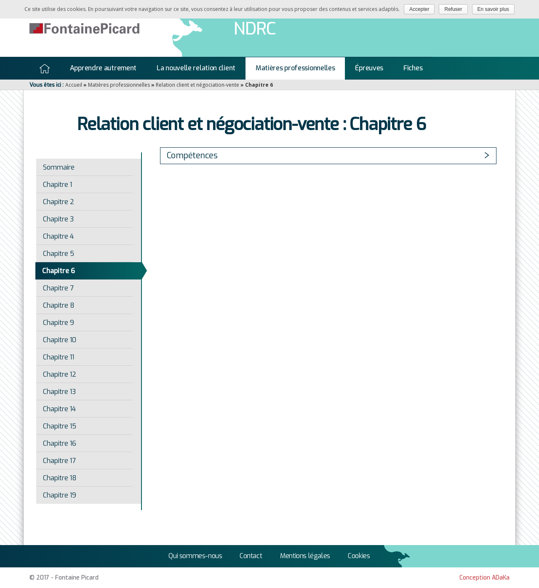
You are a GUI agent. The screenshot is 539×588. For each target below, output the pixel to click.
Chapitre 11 (58, 357)
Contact (251, 555)
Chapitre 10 (59, 339)
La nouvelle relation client (196, 68)
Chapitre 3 (58, 219)
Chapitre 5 (58, 253)
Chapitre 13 (59, 391)
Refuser (453, 9)
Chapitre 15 (59, 426)
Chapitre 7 (58, 288)
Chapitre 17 (59, 460)
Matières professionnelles (295, 68)
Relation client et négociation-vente (197, 84)
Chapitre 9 (58, 322)
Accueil (45, 69)
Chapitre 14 (59, 408)
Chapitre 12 (59, 374)
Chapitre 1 (57, 184)
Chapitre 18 (60, 478)
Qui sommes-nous (195, 555)
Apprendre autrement (103, 68)
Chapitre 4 (58, 236)
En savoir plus (493, 9)
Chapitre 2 (58, 201)
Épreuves (369, 68)
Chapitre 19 (59, 495)
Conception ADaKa (484, 578)
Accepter (419, 9)
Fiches (412, 68)
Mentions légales (305, 555)
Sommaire (59, 167)
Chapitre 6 (58, 270)
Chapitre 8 (59, 305)
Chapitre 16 (59, 443)
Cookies (359, 555)
